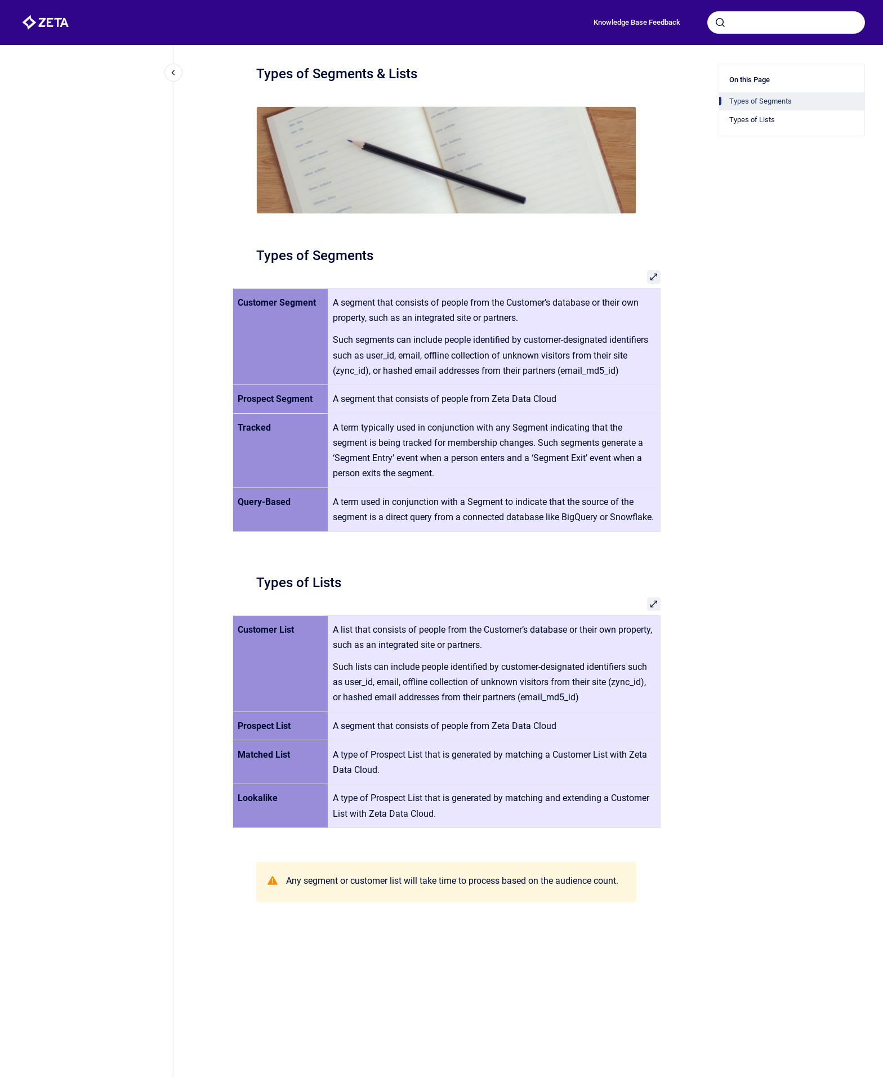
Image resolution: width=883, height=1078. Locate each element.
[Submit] (720, 23)
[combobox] (786, 22)
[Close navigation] (173, 73)
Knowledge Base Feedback (637, 22)
